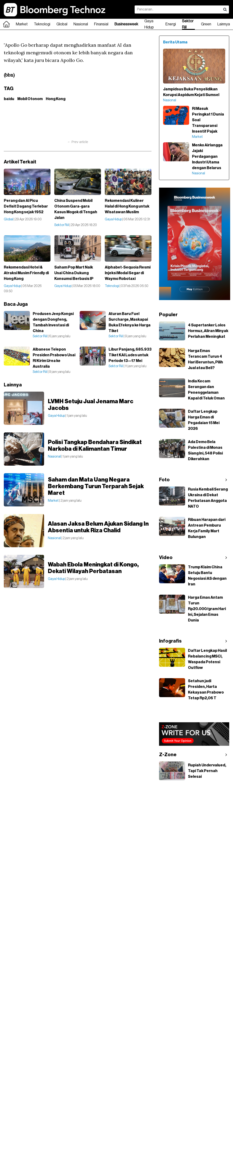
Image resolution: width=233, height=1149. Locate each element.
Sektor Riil (187, 24)
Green (206, 24)
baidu (9, 99)
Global (61, 24)
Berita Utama (175, 42)
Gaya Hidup (149, 24)
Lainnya (223, 24)
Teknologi (42, 24)
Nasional (80, 24)
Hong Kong (55, 99)
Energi (170, 24)
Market (22, 24)
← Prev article (77, 142)
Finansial (101, 24)
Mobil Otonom (30, 99)
